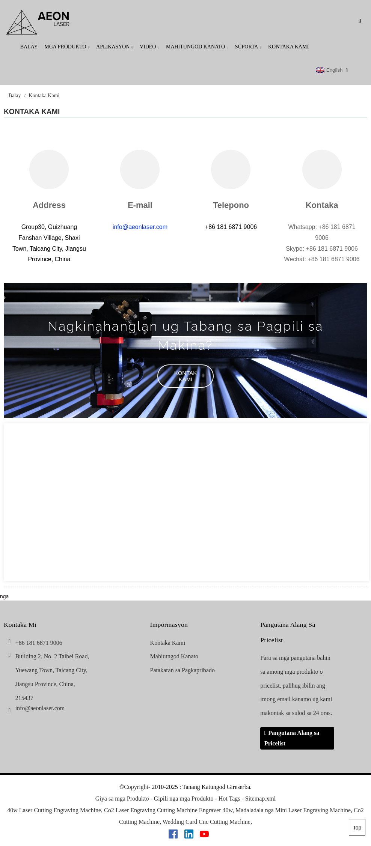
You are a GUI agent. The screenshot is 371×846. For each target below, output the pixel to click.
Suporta (248, 47)
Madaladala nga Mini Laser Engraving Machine (293, 810)
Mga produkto (66, 47)
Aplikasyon (114, 47)
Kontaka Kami (288, 47)
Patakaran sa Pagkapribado (182, 670)
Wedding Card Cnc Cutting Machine (206, 822)
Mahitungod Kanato (197, 47)
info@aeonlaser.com (140, 227)
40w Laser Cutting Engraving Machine (54, 810)
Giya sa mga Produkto (122, 798)
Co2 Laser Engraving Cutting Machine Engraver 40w (168, 810)
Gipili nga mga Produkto (184, 798)
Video (149, 47)
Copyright (136, 787)
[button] (185, 376)
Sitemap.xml (260, 798)
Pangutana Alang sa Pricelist (291, 738)
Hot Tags (229, 798)
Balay (29, 47)
